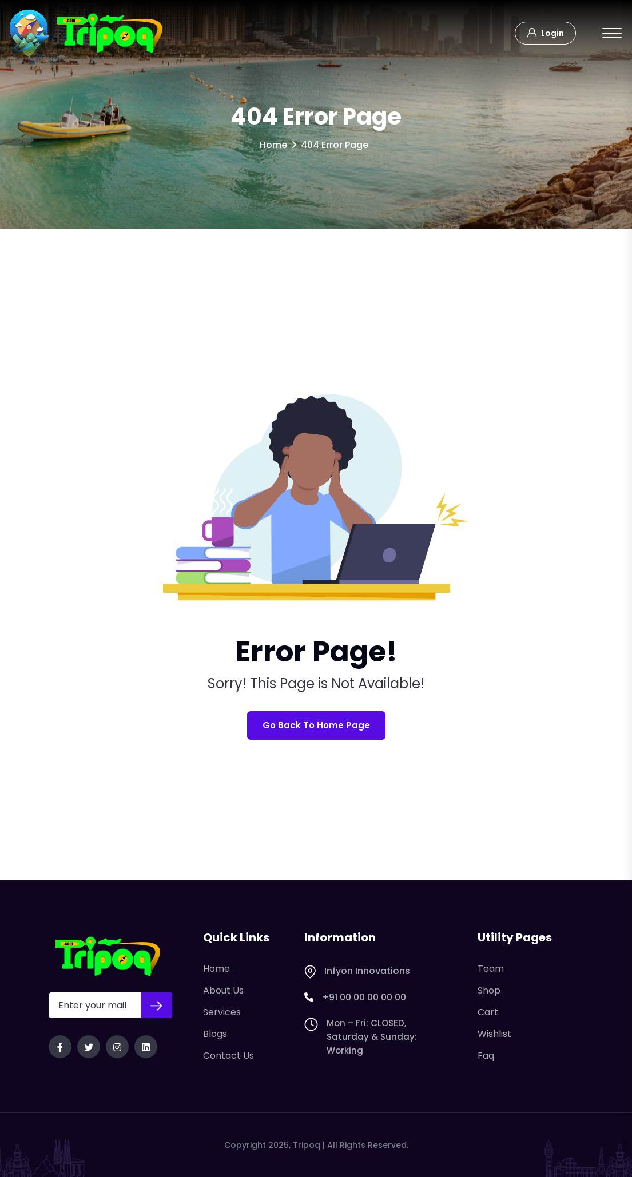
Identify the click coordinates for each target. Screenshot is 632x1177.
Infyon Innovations (357, 971)
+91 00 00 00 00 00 (355, 997)
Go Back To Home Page (316, 725)
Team (491, 968)
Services (222, 1012)
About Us (223, 990)
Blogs (215, 1033)
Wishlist (494, 1033)
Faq (486, 1055)
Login (545, 32)
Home (273, 144)
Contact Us (228, 1055)
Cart (488, 1012)
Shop (489, 990)
